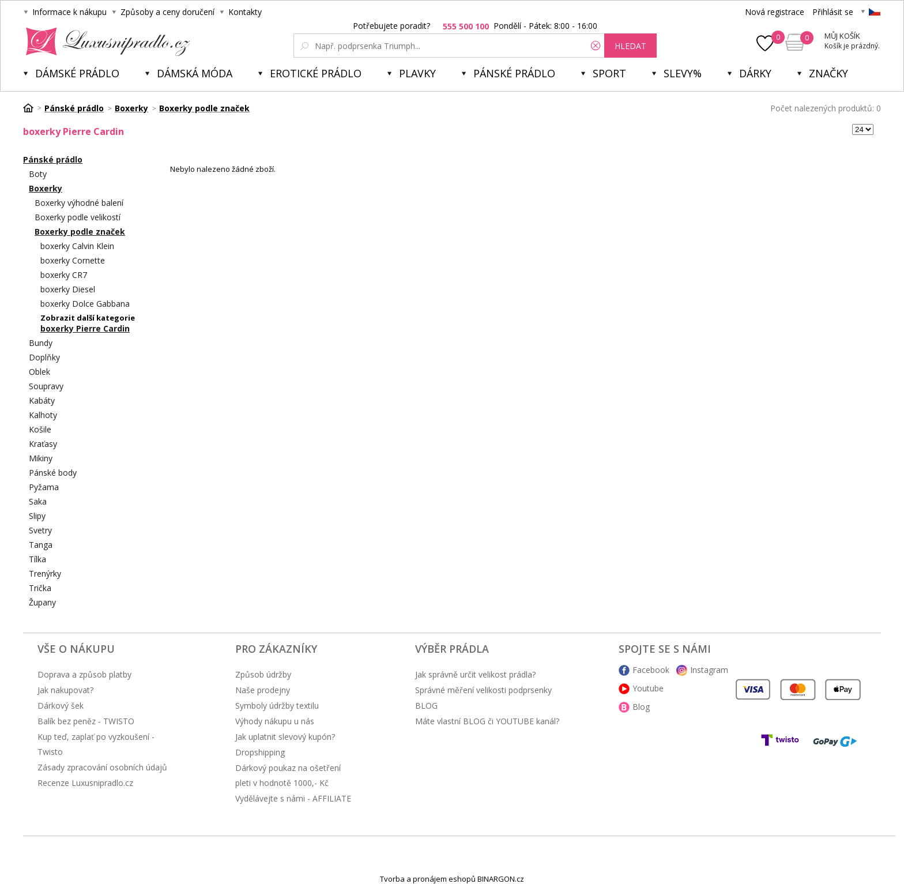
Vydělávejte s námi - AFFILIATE (293, 798)
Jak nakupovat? (65, 689)
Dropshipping (260, 752)
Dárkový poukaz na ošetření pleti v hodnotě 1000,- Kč (288, 775)
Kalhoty (43, 414)
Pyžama (44, 487)
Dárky (755, 73)
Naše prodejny (262, 689)
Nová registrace (774, 11)
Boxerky (45, 188)
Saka (38, 501)
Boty (38, 173)
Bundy (40, 342)
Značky (828, 73)
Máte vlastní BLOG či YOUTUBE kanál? (487, 721)
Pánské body (53, 472)
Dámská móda (194, 73)
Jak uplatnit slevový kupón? (285, 736)
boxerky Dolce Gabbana (85, 303)
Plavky (417, 73)
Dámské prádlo (77, 73)
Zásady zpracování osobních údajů (102, 767)
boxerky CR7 (63, 274)
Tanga (40, 544)
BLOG (426, 705)
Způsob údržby (263, 674)
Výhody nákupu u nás (274, 721)
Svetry (40, 530)
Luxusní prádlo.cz (105, 41)
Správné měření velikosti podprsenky (483, 689)
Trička (40, 587)
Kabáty (42, 400)
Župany (42, 602)
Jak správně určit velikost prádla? (475, 674)
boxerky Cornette (72, 260)
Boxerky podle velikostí (77, 217)
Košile (40, 429)
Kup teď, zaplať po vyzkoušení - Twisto (96, 744)
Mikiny (40, 458)
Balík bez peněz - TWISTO (85, 721)
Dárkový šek (60, 705)
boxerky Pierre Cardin (85, 328)
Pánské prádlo (514, 73)
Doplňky (44, 357)
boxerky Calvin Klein (77, 245)
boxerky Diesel (67, 289)
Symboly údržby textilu (277, 705)
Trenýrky (45, 573)
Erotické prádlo (315, 73)
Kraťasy (43, 443)
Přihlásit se (832, 11)
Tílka (37, 559)
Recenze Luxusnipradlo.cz (85, 782)
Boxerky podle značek (80, 231)
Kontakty (245, 11)
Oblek (39, 371)
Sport (609, 73)
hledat (630, 45)
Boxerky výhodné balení (79, 202)
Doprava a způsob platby (84, 674)
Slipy (37, 515)
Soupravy (46, 386)
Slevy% (683, 73)
